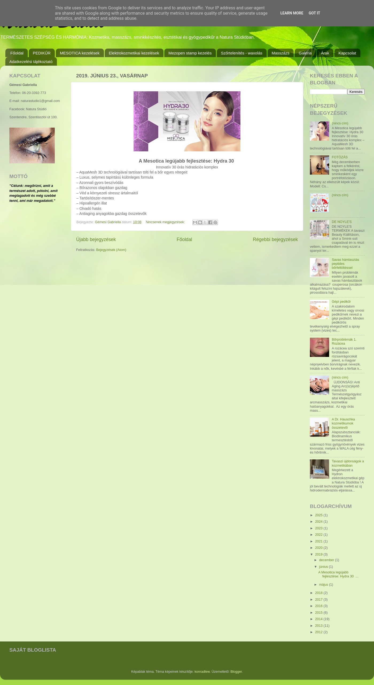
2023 (319, 528)
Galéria (305, 53)
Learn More (291, 13)
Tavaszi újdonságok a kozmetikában (348, 463)
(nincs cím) (340, 123)
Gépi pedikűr (341, 302)
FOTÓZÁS (340, 157)
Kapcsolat (347, 53)
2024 (319, 521)
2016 (319, 606)
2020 (319, 548)
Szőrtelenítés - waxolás (241, 53)
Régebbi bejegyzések (275, 239)
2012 (319, 632)
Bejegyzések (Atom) (111, 250)
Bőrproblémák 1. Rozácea (344, 341)
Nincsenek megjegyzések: (166, 222)
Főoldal (17, 53)
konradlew (202, 672)
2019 (319, 554)
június (324, 567)
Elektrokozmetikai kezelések (134, 53)
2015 (319, 613)
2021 (319, 541)
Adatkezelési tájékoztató (31, 61)
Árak (325, 53)
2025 (319, 515)
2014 (319, 619)
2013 (319, 626)
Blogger (236, 672)
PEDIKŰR (42, 53)
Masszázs (281, 53)
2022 (319, 535)
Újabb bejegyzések (96, 239)
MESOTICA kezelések (79, 53)
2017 (319, 599)
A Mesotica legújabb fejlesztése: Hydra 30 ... (338, 574)
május (324, 584)
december (327, 560)
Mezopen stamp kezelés (190, 53)
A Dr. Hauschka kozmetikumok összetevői (343, 423)
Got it (314, 13)
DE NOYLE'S (342, 222)
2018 (319, 593)
